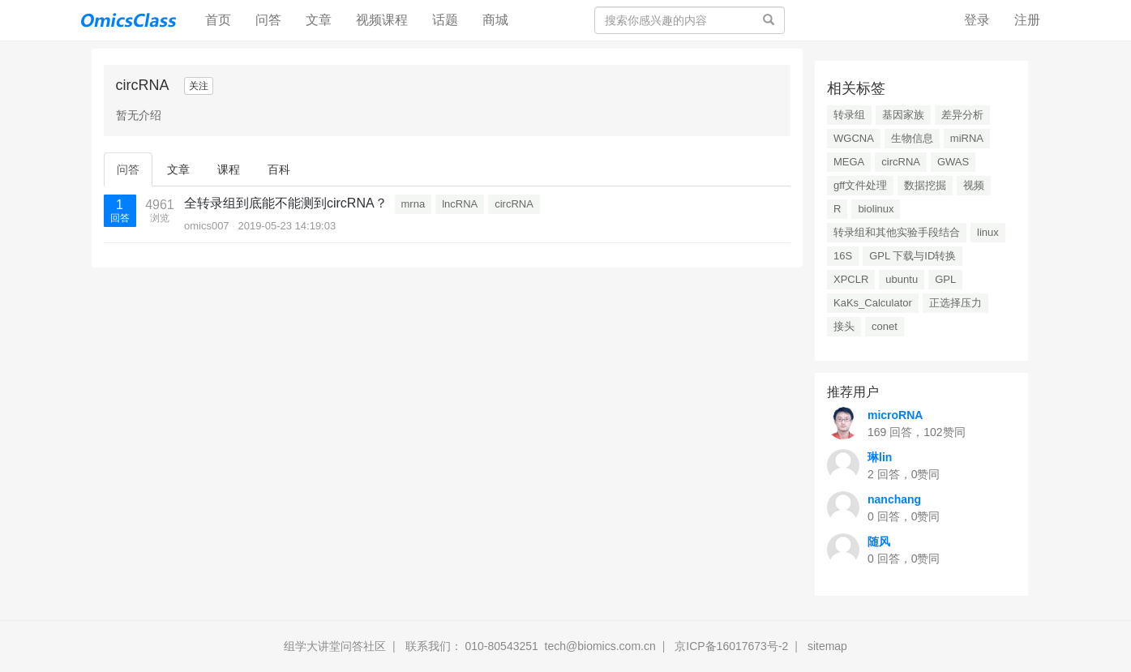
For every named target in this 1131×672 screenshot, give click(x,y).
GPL (945, 279)
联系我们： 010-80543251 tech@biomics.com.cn (530, 646)
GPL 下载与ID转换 (912, 256)
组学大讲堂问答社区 (335, 646)
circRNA (514, 204)
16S (842, 256)
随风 (879, 541)
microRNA (895, 415)
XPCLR (850, 279)
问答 (268, 20)
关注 (198, 86)
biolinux (875, 209)
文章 (319, 20)
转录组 (849, 115)
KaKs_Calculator (872, 303)
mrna (413, 204)
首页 (224, 19)
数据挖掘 (925, 185)
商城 (495, 20)
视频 (973, 185)
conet (885, 326)
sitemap (827, 646)
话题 (445, 20)
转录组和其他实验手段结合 (896, 232)
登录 (977, 20)
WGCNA (853, 138)
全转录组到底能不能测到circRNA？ (286, 203)
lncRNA (460, 204)
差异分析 (962, 115)
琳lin (880, 457)
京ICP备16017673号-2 (731, 646)
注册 (1027, 20)
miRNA (966, 138)
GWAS (953, 162)
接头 (844, 326)
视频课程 (382, 20)
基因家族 (903, 115)
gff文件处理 (860, 185)
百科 (279, 169)
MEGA (848, 162)
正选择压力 (955, 303)
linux (988, 232)
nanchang (894, 499)
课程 (228, 169)
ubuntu (901, 279)
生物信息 (912, 138)
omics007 (206, 226)
